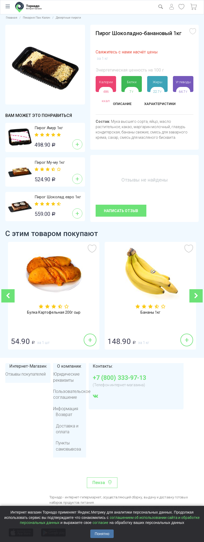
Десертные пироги (68, 17)
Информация (65, 408)
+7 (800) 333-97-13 (119, 378)
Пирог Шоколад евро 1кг (58, 197)
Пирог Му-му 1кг (50, 162)
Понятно (102, 534)
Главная (11, 17)
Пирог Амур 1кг (49, 127)
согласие (100, 522)
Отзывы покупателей (25, 374)
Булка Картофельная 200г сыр (53, 313)
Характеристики (162, 104)
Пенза (98, 482)
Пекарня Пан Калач (36, 17)
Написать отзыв (121, 211)
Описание (119, 104)
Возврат (64, 414)
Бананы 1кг (150, 313)
